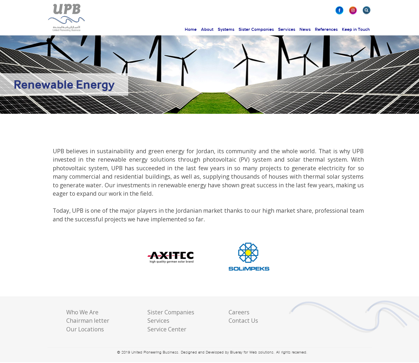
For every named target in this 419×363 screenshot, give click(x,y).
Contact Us (243, 320)
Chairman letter (87, 320)
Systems (226, 29)
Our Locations (85, 329)
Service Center (166, 329)
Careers (239, 312)
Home (191, 29)
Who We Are (82, 312)
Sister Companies (256, 29)
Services (286, 29)
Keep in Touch (356, 29)
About (207, 29)
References (326, 29)
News (305, 29)
